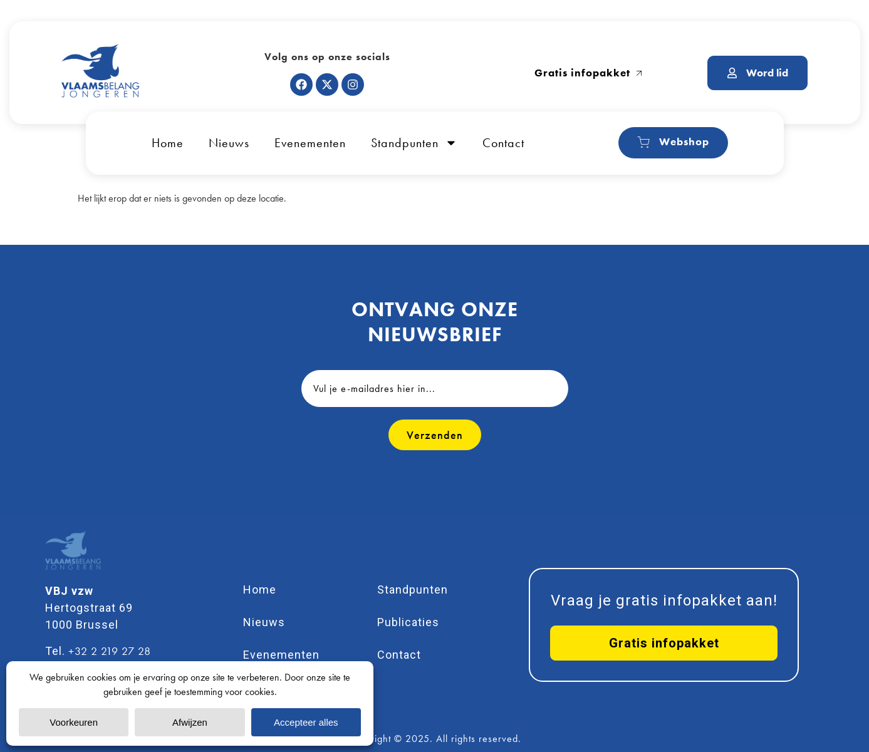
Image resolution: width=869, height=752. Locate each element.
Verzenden (435, 435)
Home (168, 143)
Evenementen (310, 143)
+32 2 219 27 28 (109, 651)
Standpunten (414, 142)
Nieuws (229, 143)
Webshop (673, 142)
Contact (503, 143)
